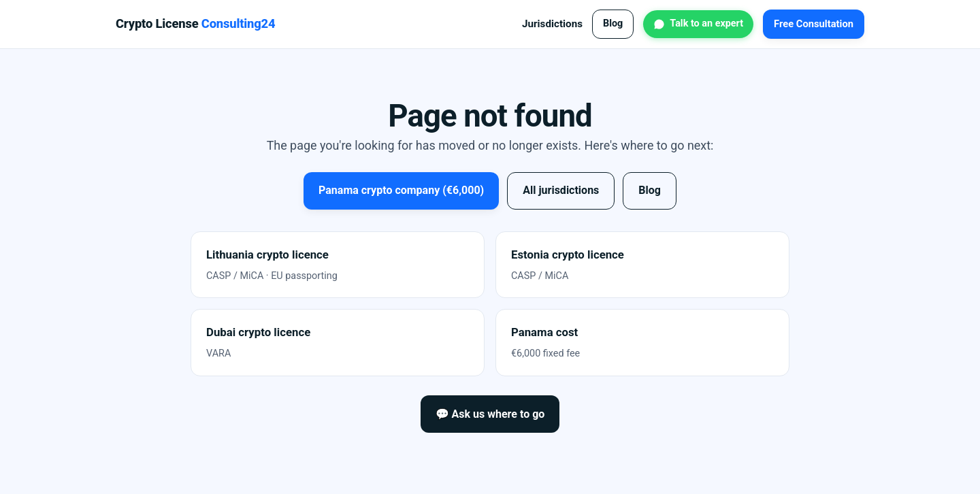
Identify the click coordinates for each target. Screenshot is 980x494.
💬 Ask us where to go (490, 414)
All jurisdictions (561, 190)
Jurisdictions (552, 24)
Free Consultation (813, 24)
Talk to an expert (706, 23)
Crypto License (195, 23)
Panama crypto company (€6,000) (401, 190)
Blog (613, 23)
